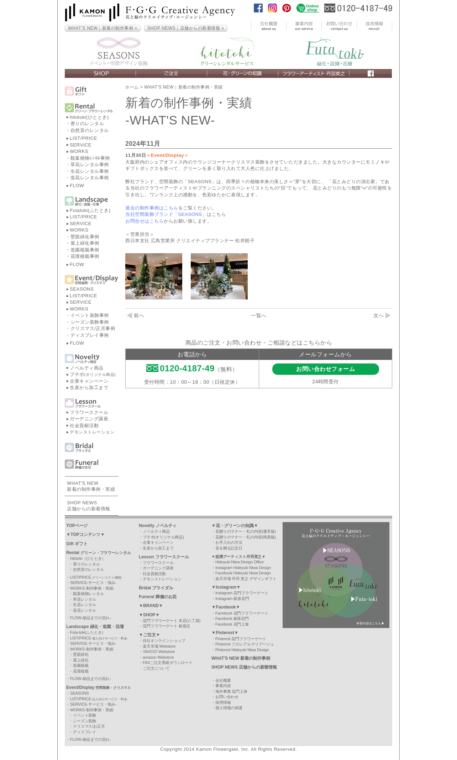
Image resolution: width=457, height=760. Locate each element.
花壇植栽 (81, 671)
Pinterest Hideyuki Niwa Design (242, 650)
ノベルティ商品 (87, 368)
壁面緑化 (81, 654)
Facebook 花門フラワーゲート (241, 613)
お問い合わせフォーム (325, 369)
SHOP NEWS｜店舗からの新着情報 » (185, 28)
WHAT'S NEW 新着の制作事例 (240, 658)
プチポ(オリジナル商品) (163, 537)
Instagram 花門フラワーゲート (241, 593)
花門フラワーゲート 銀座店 (166, 626)
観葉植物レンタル (88, 593)
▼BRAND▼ (151, 605)
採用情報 (223, 702)
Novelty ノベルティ (158, 525)
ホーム (132, 87)
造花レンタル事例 (89, 177)
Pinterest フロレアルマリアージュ (244, 644)
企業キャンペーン (89, 381)
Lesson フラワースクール (164, 556)
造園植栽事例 (84, 250)
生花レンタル (84, 604)
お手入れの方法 (228, 542)
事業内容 (223, 686)
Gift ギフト (77, 543)
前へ (135, 315)
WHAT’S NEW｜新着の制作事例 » (102, 28)
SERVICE (80, 145)
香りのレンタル (87, 123)
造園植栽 (81, 665)
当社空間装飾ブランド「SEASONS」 (166, 214)
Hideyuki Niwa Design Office (239, 562)
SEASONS (82, 289)
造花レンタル (84, 610)
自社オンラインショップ (164, 640)
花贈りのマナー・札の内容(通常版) (245, 531)
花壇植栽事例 (84, 256)
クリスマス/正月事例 (92, 328)
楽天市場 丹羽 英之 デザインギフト (246, 578)
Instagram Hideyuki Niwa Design (243, 567)
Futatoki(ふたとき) (90, 210)
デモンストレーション (92, 432)
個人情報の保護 (228, 708)
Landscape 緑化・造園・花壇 (95, 626)
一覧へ (259, 315)
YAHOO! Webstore (159, 651)
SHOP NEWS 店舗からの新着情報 (244, 667)
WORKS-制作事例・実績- (92, 588)
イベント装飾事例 (89, 315)
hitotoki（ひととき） (87, 558)
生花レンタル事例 (89, 171)
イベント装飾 (84, 715)
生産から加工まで (89, 387)
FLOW (77, 185)
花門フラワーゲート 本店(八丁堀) (171, 620)
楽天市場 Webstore (159, 646)
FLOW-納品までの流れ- (90, 618)
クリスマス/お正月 (89, 726)
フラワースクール (89, 412)
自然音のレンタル (89, 130)
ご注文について (156, 668)
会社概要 (223, 680)
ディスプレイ (84, 732)
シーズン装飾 (84, 721)
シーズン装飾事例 (89, 322)
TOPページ (77, 525)
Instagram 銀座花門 (232, 598)
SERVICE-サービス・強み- (93, 582)
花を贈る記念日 (228, 548)
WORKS (79, 151)
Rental (98, 552)
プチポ (93, 374)
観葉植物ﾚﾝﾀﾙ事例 (90, 158)
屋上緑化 (81, 660)
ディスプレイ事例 (89, 335)
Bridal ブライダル (156, 587)
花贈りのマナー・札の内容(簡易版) (245, 537)
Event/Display (98, 687)
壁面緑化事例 (84, 236)
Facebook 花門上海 (232, 624)
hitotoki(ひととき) (89, 117)
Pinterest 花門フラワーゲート (240, 639)
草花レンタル (84, 599)
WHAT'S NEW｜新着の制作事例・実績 (183, 87)
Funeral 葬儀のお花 (158, 596)
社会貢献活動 (84, 425)
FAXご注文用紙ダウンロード (168, 662)
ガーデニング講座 (89, 418)
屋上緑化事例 (84, 243)
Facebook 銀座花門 (232, 618)
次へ (381, 315)
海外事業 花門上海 (231, 691)
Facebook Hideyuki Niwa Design (243, 573)
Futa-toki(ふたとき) (86, 632)
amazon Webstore (158, 657)
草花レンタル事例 (89, 164)
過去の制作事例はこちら (151, 208)
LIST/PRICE (83, 138)
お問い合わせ (226, 697)
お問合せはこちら (144, 221)
